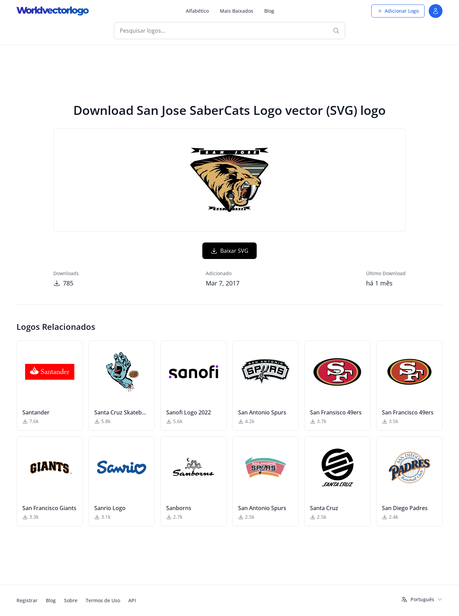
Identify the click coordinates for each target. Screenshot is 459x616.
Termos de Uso (103, 600)
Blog (269, 11)
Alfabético (197, 11)
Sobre (70, 600)
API (132, 600)
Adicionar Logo (398, 11)
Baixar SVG (229, 251)
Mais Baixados (236, 11)
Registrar (27, 600)
